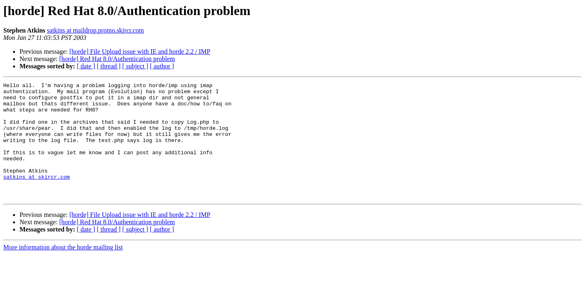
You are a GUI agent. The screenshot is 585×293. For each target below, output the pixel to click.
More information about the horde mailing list (63, 270)
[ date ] (86, 66)
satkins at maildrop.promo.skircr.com (95, 30)
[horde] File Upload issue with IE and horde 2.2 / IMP (139, 51)
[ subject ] (135, 66)
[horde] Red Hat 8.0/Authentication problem (117, 58)
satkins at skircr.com (36, 196)
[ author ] (162, 66)
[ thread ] (109, 66)
